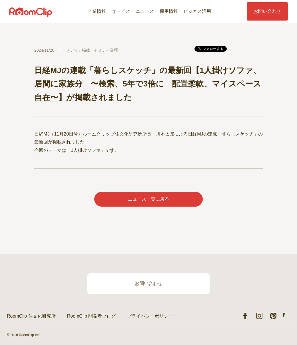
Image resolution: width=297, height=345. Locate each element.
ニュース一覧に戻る (148, 199)
